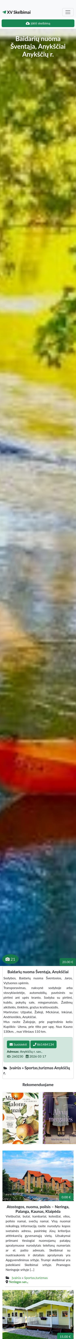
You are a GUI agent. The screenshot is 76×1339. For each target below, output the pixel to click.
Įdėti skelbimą (38, 23)
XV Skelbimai (16, 12)
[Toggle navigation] (68, 12)
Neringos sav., (18, 1281)
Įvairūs (16, 1278)
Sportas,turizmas (36, 1278)
